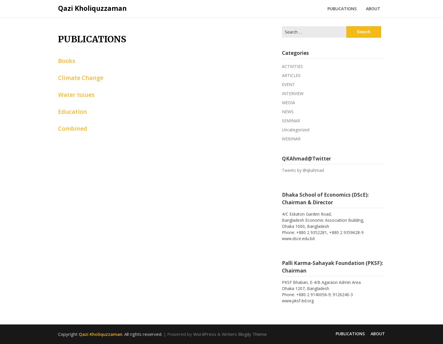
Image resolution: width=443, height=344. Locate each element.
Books (66, 61)
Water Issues (76, 95)
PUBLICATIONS (342, 8)
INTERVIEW (293, 93)
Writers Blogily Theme (244, 334)
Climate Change (80, 78)
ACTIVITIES (292, 66)
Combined (72, 128)
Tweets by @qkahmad (303, 170)
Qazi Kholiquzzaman (92, 8)
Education (72, 112)
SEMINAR (291, 120)
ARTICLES (291, 75)
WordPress (204, 334)
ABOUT (373, 8)
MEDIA (288, 102)
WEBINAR (291, 139)
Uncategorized (295, 129)
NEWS (288, 111)
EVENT (288, 84)
